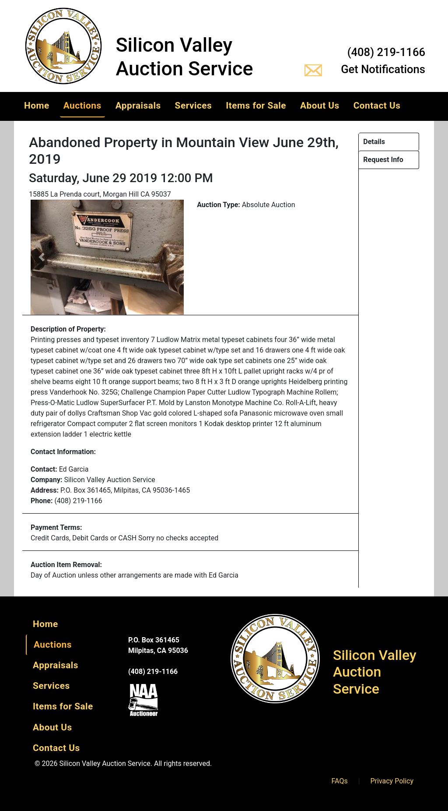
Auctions (82, 105)
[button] (41, 257)
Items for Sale (256, 105)
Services (193, 105)
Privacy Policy (392, 781)
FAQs (340, 781)
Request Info (383, 159)
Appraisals (138, 105)
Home (36, 105)
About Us (320, 105)
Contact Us (377, 105)
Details (374, 142)
